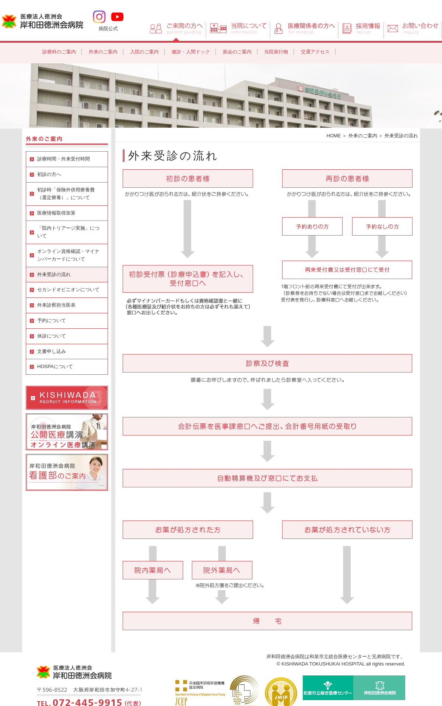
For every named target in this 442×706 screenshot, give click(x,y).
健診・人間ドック (191, 51)
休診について (51, 336)
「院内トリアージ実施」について (68, 232)
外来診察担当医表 (56, 305)
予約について (51, 320)
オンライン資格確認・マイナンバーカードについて (68, 255)
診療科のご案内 (59, 51)
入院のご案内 (144, 51)
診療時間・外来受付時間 (63, 159)
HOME (334, 135)
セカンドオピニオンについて (68, 289)
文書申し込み (51, 351)
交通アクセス (315, 51)
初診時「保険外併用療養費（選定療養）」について (66, 193)
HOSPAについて (55, 366)
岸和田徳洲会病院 (42, 20)
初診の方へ (49, 174)
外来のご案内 (103, 51)
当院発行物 (276, 51)
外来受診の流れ (54, 274)
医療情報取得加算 (56, 213)
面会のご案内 (237, 51)
